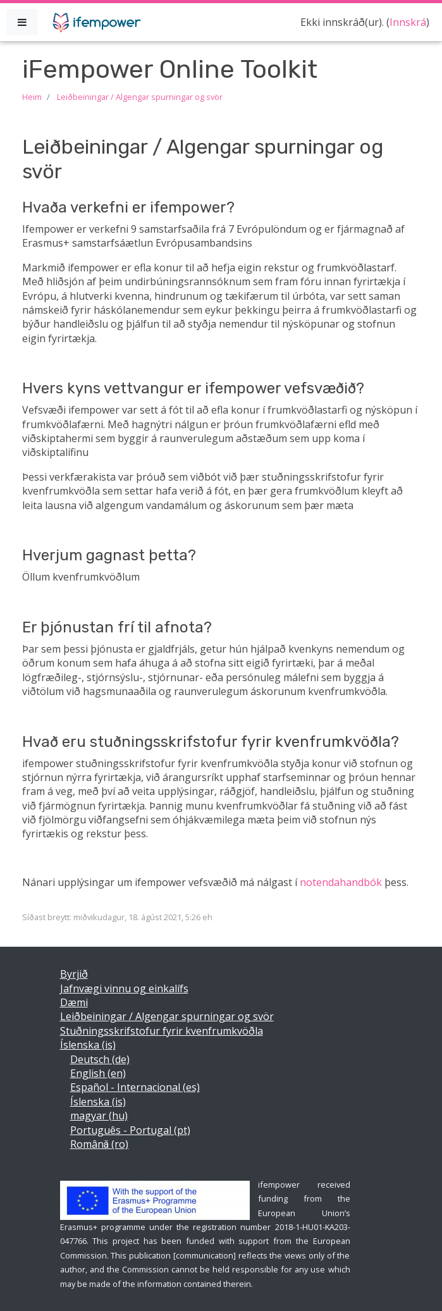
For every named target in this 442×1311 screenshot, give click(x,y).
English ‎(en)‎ (98, 1073)
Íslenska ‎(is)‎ (88, 1045)
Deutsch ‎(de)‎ (100, 1059)
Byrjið (74, 974)
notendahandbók (341, 882)
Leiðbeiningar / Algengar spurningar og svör (140, 96)
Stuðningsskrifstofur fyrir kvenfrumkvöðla (161, 1031)
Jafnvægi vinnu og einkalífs (124, 988)
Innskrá (408, 22)
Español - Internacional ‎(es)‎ (135, 1087)
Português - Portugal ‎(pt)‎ (130, 1130)
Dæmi (74, 1002)
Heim (32, 96)
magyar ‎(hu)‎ (99, 1116)
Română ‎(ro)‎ (99, 1144)
